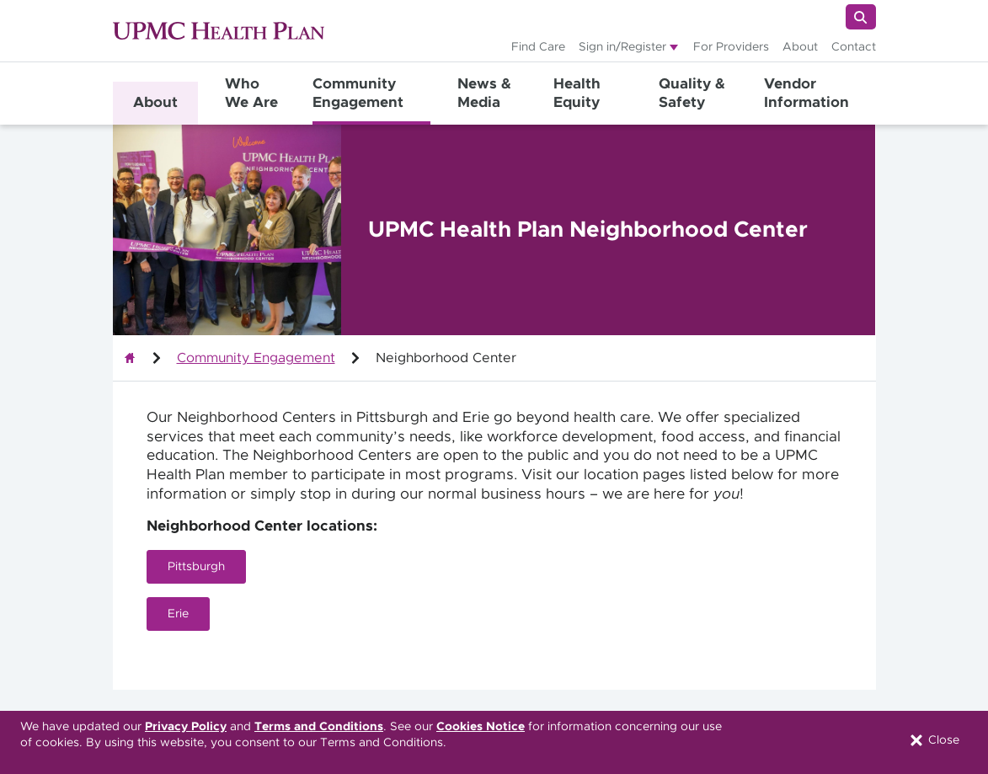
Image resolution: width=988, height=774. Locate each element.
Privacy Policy (186, 727)
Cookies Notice (480, 727)
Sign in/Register (622, 47)
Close (933, 740)
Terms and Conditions (318, 727)
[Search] (861, 16)
